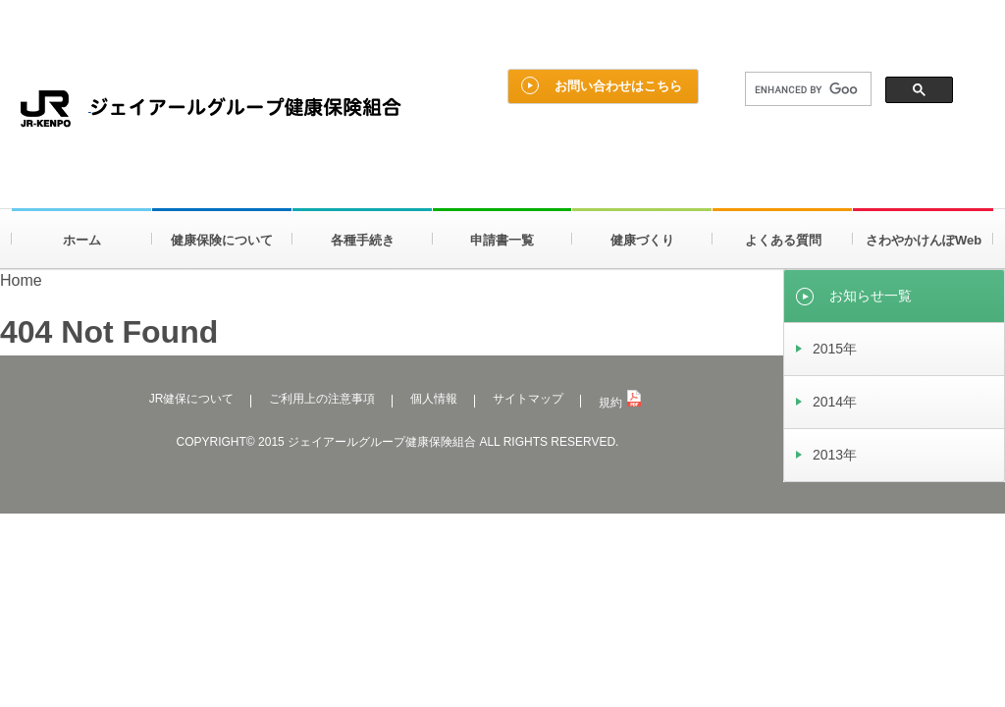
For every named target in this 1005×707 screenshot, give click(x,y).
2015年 (835, 348)
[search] (806, 89)
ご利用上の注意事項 (322, 399)
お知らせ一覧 (870, 295)
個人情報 (433, 399)
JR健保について (192, 399)
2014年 (835, 401)
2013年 (835, 454)
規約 (620, 402)
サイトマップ (528, 399)
